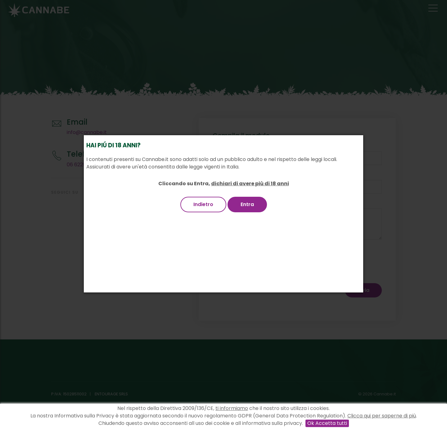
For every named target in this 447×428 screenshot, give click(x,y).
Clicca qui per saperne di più (381, 415)
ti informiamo (231, 408)
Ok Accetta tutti (327, 423)
